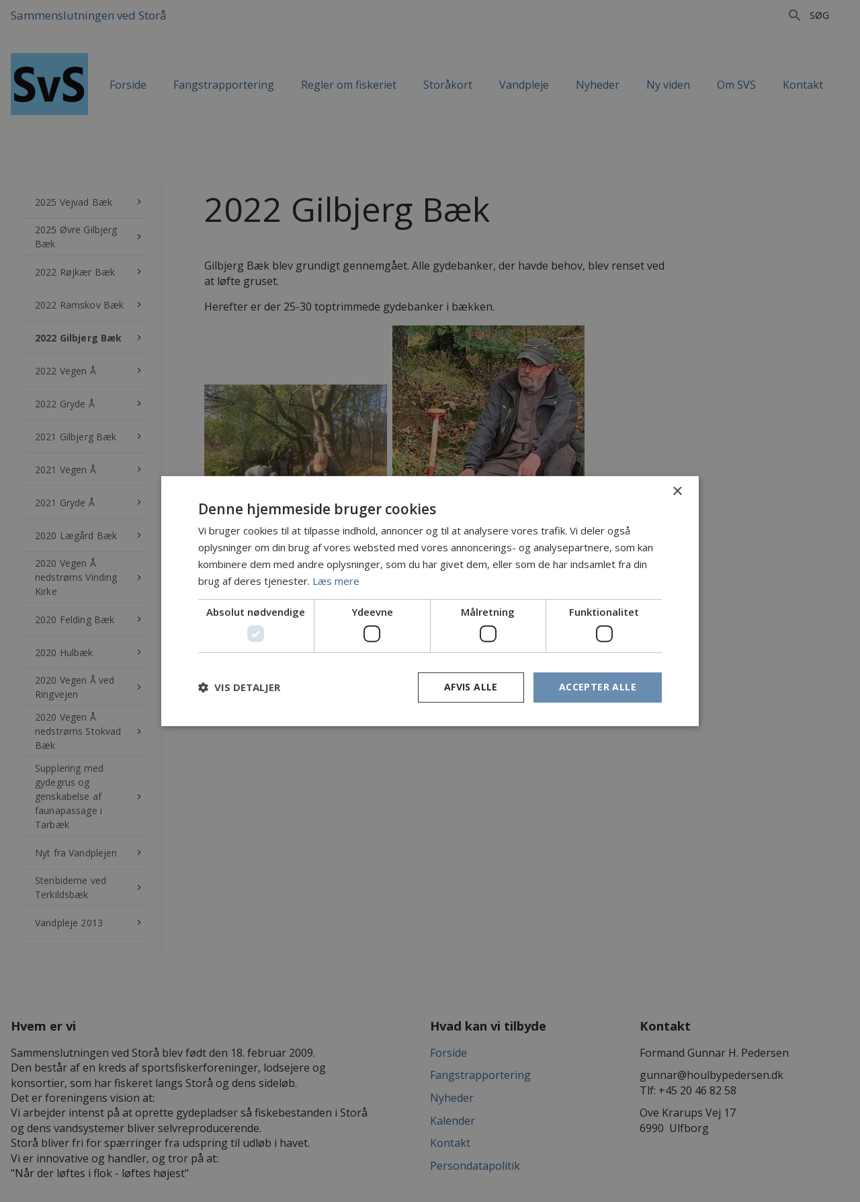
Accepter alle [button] (597, 686)
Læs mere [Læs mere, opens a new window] (335, 581)
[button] (239, 687)
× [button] (677, 492)
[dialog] (430, 601)
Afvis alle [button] (471, 686)
